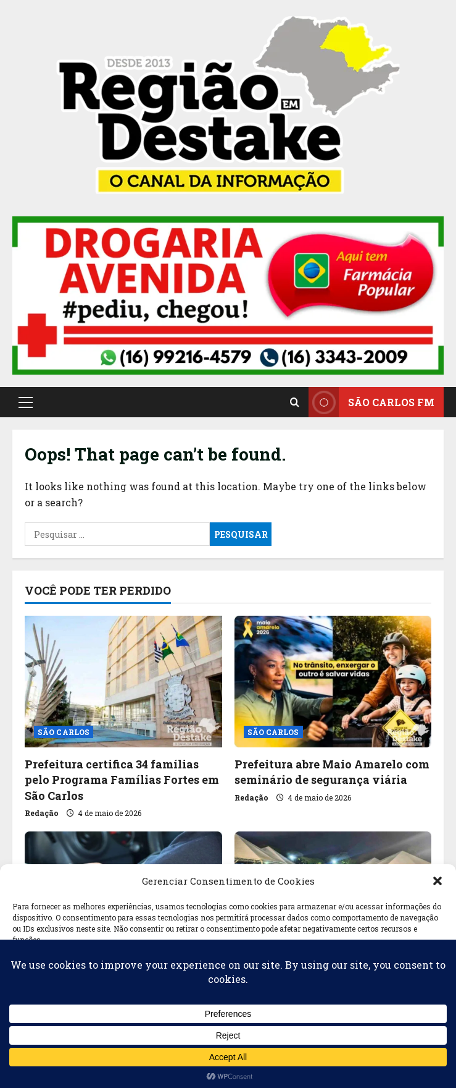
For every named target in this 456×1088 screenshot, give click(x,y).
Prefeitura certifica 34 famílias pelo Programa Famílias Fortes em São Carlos (122, 779)
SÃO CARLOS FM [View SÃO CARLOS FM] (371, 402)
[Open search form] (294, 402)
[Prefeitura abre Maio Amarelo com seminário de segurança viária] (333, 681)
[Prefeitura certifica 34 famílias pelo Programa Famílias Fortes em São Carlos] (123, 681)
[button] (437, 881)
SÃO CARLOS (63, 732)
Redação (42, 813)
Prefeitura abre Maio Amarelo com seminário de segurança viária (331, 772)
